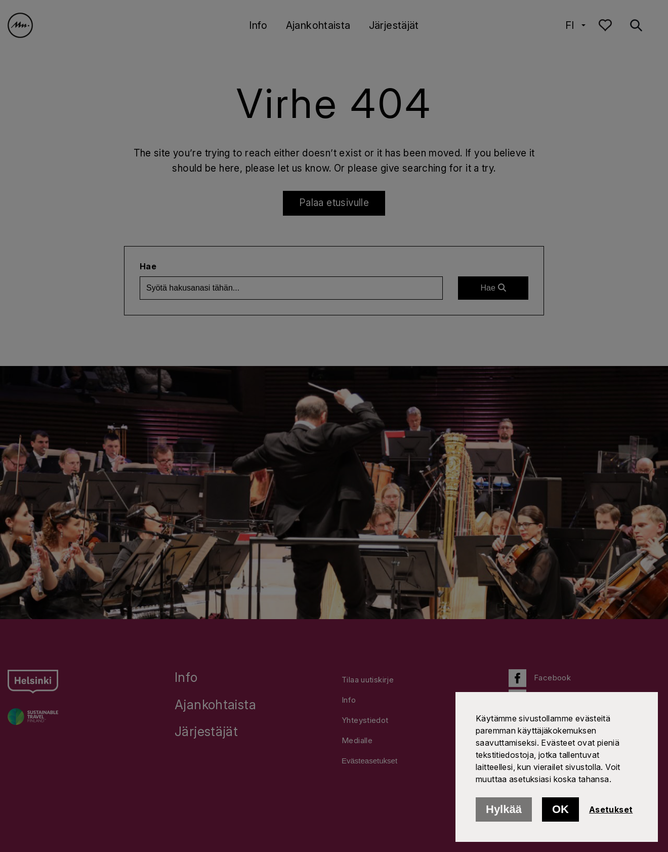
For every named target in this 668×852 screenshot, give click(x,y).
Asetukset (611, 809)
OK (560, 809)
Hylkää (504, 809)
